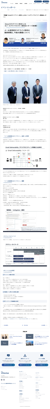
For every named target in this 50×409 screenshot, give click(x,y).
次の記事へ (44, 325)
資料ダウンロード (37, 1)
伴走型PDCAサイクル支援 (23, 374)
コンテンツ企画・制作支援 (23, 378)
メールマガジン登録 (4, 389)
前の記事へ (6, 325)
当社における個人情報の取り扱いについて (25, 400)
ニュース (30, 3)
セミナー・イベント (37, 3)
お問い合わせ (45, 1)
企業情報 (25, 3)
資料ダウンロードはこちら (24, 364)
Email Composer (21, 386)
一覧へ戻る (26, 325)
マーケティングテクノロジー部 (40, 394)
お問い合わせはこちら (8, 364)
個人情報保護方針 (21, 399)
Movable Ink (21, 385)
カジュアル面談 (38, 398)
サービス (11, 3)
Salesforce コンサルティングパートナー (25, 375)
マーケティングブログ (39, 384)
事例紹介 (21, 3)
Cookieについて (21, 402)
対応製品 (16, 3)
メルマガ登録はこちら (41, 364)
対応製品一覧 (21, 382)
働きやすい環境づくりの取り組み (24, 398)
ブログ (43, 3)
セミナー (37, 378)
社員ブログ (37, 387)
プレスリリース (38, 375)
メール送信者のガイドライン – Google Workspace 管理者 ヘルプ (19, 318)
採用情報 (47, 3)
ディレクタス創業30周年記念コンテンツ (8, 383)
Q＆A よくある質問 (38, 395)
